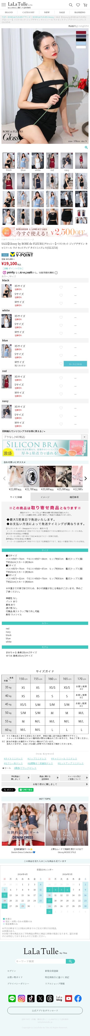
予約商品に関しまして (15, 777)
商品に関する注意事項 (45, 777)
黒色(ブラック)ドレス (25, 767)
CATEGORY (28, 12)
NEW (47, 12)
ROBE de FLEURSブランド (19, 16)
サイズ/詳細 (16, 497)
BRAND (9, 12)
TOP (4, 16)
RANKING (79, 12)
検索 (70, 961)
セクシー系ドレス (14, 763)
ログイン (11, 970)
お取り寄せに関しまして (45, 784)
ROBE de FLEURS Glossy (43, 16)
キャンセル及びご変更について (74, 777)
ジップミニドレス (37, 758)
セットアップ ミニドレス (71, 763)
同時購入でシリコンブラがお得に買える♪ (24, 431)
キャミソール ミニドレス (64, 758)
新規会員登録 (51, 970)
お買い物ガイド (15, 977)
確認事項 (74, 497)
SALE (62, 12)
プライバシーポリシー (18, 983)
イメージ (45, 497)
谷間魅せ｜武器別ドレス (41, 763)
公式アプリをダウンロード (45, 1010)
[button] (4, 478)
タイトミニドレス (14, 758)
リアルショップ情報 (55, 983)
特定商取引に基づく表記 (57, 977)
